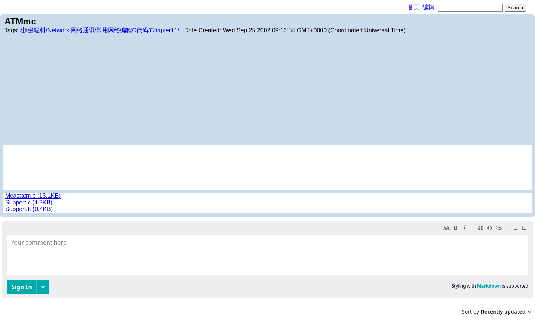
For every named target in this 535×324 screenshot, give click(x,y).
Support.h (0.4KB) (29, 209)
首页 (413, 7)
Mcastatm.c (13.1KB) (33, 196)
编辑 (428, 7)
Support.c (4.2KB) (28, 202)
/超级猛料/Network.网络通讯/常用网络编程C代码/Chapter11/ (99, 30)
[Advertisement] (267, 89)
